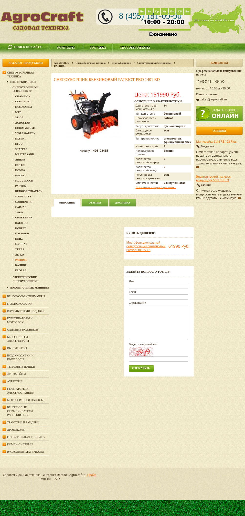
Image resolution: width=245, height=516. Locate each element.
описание (67, 202)
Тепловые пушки (21, 366)
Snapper (21, 149)
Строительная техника (26, 437)
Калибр (21, 265)
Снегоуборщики (121, 62)
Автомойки (16, 374)
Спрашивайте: (138, 302)
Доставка (98, 47)
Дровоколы (16, 429)
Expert (20, 138)
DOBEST (20, 228)
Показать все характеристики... (156, 187)
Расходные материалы (25, 451)
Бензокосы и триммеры (26, 296)
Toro (19, 212)
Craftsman (23, 217)
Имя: (132, 281)
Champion (22, 96)
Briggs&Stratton (28, 191)
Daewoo (21, 222)
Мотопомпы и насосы (25, 400)
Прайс (91, 475)
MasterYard (24, 154)
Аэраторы (14, 381)
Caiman (20, 206)
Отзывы (95, 202)
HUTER (20, 164)
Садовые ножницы (22, 329)
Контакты (66, 47)
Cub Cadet (23, 101)
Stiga (19, 117)
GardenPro (23, 201)
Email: (133, 292)
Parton (20, 185)
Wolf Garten (25, 133)
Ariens (20, 159)
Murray (21, 243)
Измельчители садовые (26, 311)
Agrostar (22, 122)
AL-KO (19, 254)
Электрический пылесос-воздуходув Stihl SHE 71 (214, 179)
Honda (20, 170)
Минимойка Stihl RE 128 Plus (216, 142)
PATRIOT (60, 65)
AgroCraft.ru (61, 62)
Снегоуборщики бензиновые (154, 62)
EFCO (19, 143)
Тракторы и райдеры (23, 422)
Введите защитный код (143, 344)
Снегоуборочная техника (90, 62)
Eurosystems (25, 127)
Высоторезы (17, 348)
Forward (22, 233)
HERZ (19, 238)
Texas (19, 249)
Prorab (20, 270)
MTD (18, 112)
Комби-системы (20, 444)
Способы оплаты (135, 47)
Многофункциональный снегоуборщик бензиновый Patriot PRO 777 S (145, 246)
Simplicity (23, 196)
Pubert (20, 175)
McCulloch (24, 180)
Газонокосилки (19, 303)
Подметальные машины (29, 287)
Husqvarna (23, 106)
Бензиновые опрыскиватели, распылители (20, 411)
